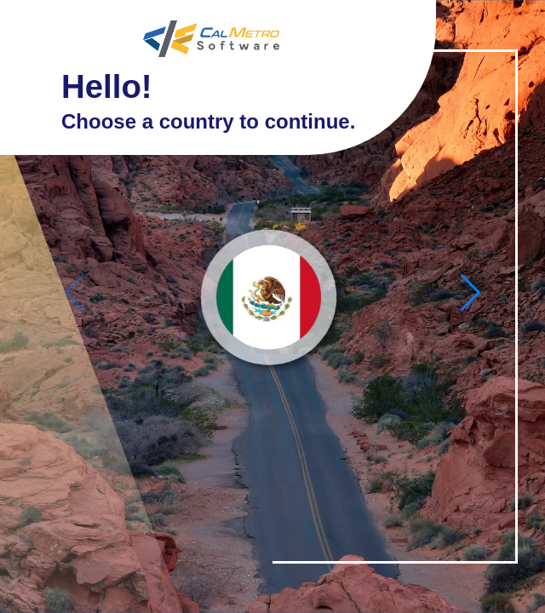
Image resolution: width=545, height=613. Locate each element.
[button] (470, 293)
